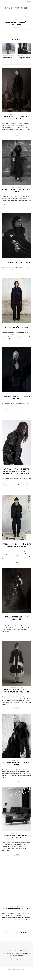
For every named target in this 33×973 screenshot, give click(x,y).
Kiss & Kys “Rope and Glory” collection (16, 618)
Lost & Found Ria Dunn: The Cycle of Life (16, 190)
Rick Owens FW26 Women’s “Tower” (8, 58)
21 (21, 933)
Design (13, 834)
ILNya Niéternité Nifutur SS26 (16, 327)
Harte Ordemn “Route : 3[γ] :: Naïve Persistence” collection (16, 545)
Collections (16, 19)
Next (25, 933)
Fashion (13, 187)
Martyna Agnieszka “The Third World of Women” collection (16, 691)
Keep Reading (16, 135)
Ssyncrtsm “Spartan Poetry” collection (16, 117)
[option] (16, 23)
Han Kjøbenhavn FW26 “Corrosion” (24, 58)
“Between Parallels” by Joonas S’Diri (16, 764)
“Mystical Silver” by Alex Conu (16, 262)
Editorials (13, 260)
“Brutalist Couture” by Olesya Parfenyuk (16, 397)
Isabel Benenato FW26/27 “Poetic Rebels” (16, 23)
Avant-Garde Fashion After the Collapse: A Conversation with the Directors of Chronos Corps (16, 471)
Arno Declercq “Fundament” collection (16, 837)
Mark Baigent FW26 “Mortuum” (16, 909)
